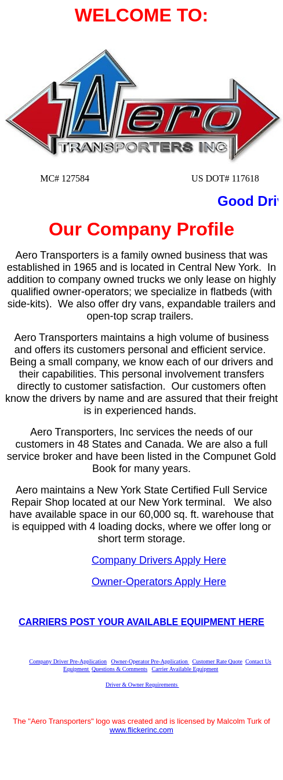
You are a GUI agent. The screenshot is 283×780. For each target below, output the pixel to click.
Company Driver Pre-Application (68, 661)
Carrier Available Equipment (185, 669)
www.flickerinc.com (141, 729)
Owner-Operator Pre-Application (149, 661)
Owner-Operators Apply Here (159, 581)
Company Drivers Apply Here (159, 560)
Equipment (76, 669)
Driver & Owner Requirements (142, 684)
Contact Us (258, 661)
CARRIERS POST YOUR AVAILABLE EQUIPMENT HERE (141, 622)
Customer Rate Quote (217, 661)
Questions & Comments (119, 669)
